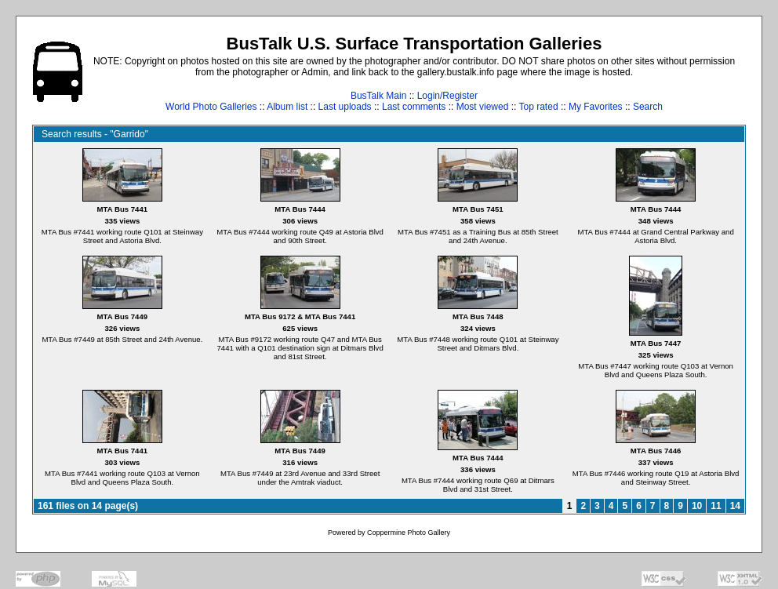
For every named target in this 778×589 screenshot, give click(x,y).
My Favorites (596, 106)
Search (648, 106)
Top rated (538, 106)
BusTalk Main (378, 95)
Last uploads (345, 106)
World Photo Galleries (211, 106)
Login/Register (447, 95)
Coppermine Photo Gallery (408, 532)
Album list (287, 106)
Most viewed (482, 106)
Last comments (413, 106)
